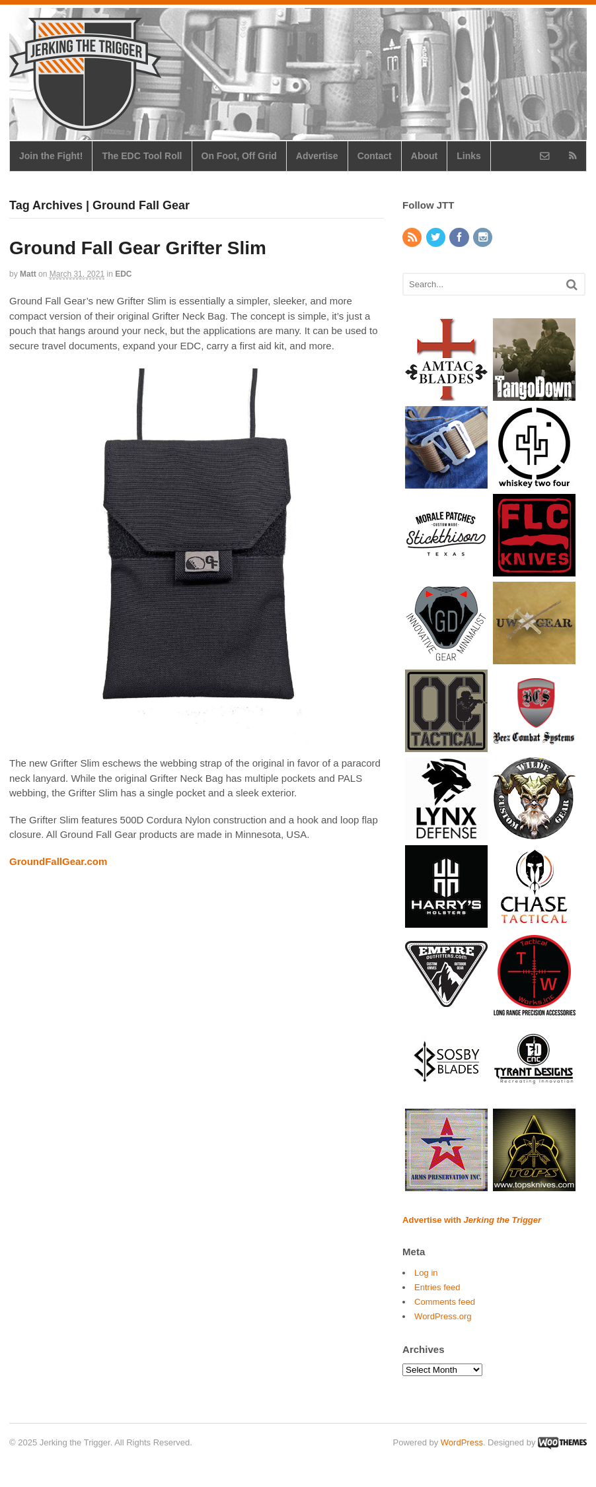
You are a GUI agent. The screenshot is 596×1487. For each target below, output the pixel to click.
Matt (28, 274)
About (424, 156)
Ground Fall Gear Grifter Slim (137, 248)
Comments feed (444, 1302)
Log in (425, 1273)
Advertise (317, 156)
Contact (374, 156)
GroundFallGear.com (58, 861)
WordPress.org (442, 1316)
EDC (123, 274)
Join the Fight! (51, 156)
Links (469, 156)
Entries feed (437, 1287)
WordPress (462, 1442)
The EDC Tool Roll (142, 156)
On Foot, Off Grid (239, 156)
